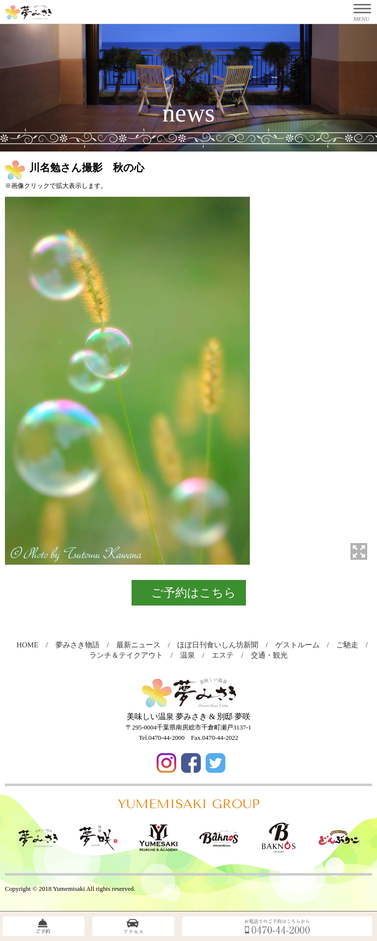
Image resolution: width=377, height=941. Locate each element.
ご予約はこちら (193, 592)
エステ (226, 655)
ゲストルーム (301, 645)
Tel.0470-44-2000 (162, 737)
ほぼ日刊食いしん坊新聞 (221, 645)
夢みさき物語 (81, 645)
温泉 (191, 655)
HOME (31, 645)
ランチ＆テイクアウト (129, 655)
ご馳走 (351, 645)
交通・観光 (273, 655)
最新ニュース (142, 645)
